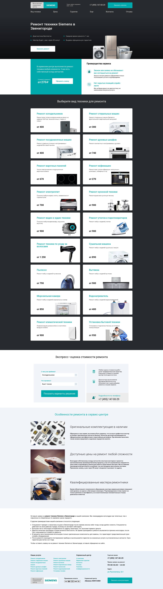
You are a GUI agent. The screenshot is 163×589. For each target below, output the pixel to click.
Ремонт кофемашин (37, 571)
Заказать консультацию (120, 580)
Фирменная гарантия (82, 560)
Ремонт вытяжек (58, 562)
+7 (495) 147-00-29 (97, 5)
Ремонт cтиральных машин (39, 560)
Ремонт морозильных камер (62, 564)
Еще (91, 12)
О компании (80, 558)
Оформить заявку (62, 81)
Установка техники (59, 571)
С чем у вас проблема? (48, 371)
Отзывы (129, 12)
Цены (55, 12)
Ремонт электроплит (59, 558)
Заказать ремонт (43, 49)
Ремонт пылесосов (59, 567)
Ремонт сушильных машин (61, 560)
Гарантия (73, 12)
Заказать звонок (120, 5)
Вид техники (36, 12)
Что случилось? (46, 380)
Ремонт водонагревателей (61, 569)
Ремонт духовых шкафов (38, 567)
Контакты (110, 12)
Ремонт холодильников (38, 558)
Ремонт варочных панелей (39, 569)
